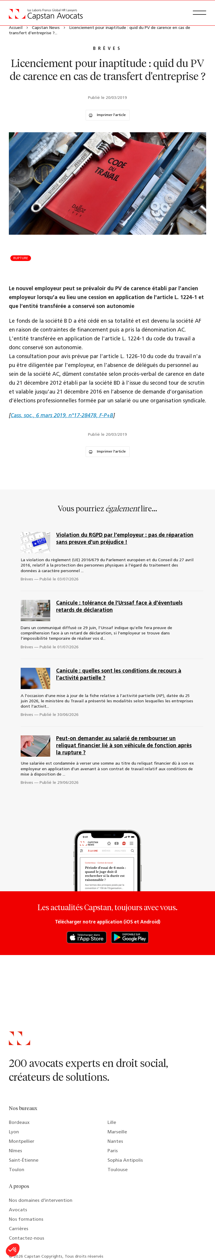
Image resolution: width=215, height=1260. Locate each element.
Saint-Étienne (23, 1160)
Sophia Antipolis (125, 1160)
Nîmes (15, 1151)
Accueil (15, 28)
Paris (113, 1151)
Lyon (14, 1132)
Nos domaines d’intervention (40, 1200)
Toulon (16, 1170)
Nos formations (26, 1219)
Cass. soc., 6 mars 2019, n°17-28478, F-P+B (62, 416)
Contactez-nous (26, 1238)
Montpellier (21, 1141)
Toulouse (118, 1170)
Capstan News (46, 28)
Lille (112, 1122)
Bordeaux (19, 1122)
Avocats (18, 1210)
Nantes (115, 1141)
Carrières (18, 1229)
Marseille (117, 1132)
